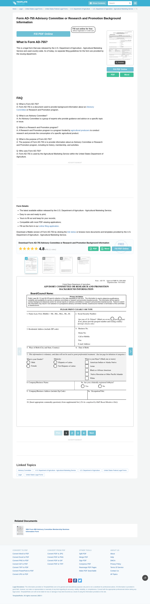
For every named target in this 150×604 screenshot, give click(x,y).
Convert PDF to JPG (55, 554)
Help (112, 557)
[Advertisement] (60, 75)
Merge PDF (83, 557)
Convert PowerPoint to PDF (23, 571)
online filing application (49, 226)
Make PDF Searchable (87, 571)
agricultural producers (80, 130)
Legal (20, 475)
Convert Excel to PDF (21, 557)
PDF (113, 75)
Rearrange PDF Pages (88, 567)
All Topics (114, 574)
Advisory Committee (24, 470)
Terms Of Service (116, 567)
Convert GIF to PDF (20, 564)
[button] (131, 351)
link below (71, 232)
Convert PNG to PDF (21, 561)
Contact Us (114, 571)
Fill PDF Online (43, 33)
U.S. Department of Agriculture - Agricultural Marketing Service (55, 470)
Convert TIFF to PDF (21, 567)
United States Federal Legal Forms (115, 470)
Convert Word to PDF (21, 554)
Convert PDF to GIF (55, 561)
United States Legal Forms (34, 475)
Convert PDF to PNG (55, 557)
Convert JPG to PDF (20, 574)
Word (126, 75)
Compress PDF (85, 564)
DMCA (112, 561)
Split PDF (82, 554)
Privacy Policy (115, 564)
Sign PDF (83, 561)
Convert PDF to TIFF (55, 564)
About (112, 554)
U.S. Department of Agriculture (90, 470)
